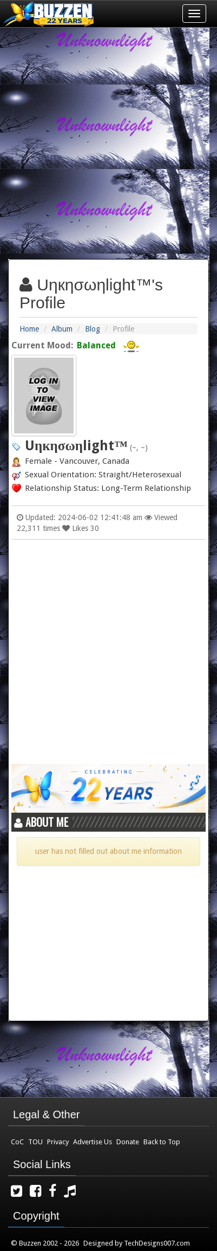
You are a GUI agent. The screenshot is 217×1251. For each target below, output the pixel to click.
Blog (92, 329)
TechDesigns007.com (157, 1243)
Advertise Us (92, 1142)
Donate (127, 1142)
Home (29, 329)
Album (62, 329)
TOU (35, 1142)
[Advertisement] (108, 139)
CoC (17, 1142)
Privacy (58, 1142)
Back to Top (161, 1142)
